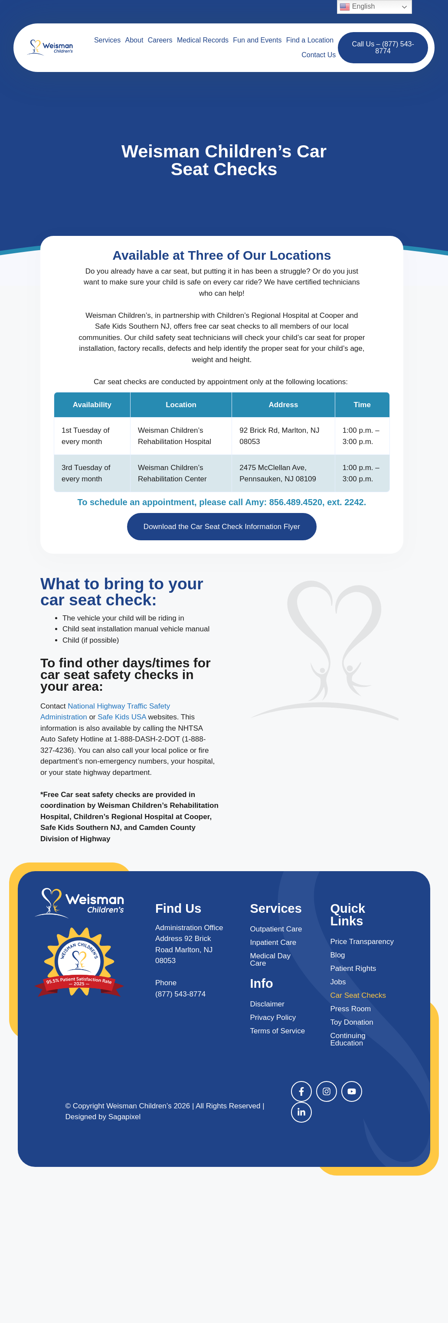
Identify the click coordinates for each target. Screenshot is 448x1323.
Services (107, 40)
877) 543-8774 (182, 994)
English (357, 7)
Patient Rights (353, 968)
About (134, 40)
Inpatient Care (273, 942)
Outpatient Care (276, 929)
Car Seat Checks (358, 995)
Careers (160, 40)
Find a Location (310, 40)
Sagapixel (124, 1117)
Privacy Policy (273, 1017)
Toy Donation (351, 1022)
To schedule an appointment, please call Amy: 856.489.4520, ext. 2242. (221, 502)
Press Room (350, 1009)
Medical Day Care (270, 959)
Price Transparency (362, 942)
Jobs (338, 982)
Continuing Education (348, 1039)
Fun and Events (257, 40)
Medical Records (203, 40)
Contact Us (318, 55)
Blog (337, 955)
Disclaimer (267, 1004)
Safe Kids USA (122, 717)
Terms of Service (277, 1031)
